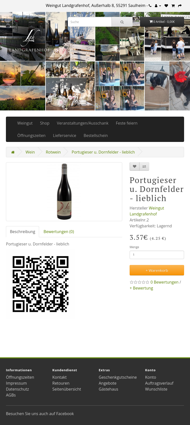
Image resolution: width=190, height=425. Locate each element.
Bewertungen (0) (59, 231)
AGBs (11, 395)
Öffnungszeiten (31, 135)
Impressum (16, 383)
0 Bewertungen (164, 282)
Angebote (108, 383)
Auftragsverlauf (159, 383)
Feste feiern (126, 123)
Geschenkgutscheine (118, 377)
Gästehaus (108, 389)
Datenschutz (17, 389)
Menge (134, 247)
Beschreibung (22, 231)
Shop (44, 123)
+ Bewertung (141, 288)
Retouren (61, 383)
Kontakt (59, 377)
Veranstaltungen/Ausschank (82, 123)
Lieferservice (64, 135)
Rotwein (53, 152)
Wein (30, 152)
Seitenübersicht (66, 389)
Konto (150, 377)
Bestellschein (96, 135)
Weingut (25, 123)
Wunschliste (156, 389)
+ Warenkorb (157, 270)
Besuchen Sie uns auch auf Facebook (40, 413)
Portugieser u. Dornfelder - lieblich (103, 152)
